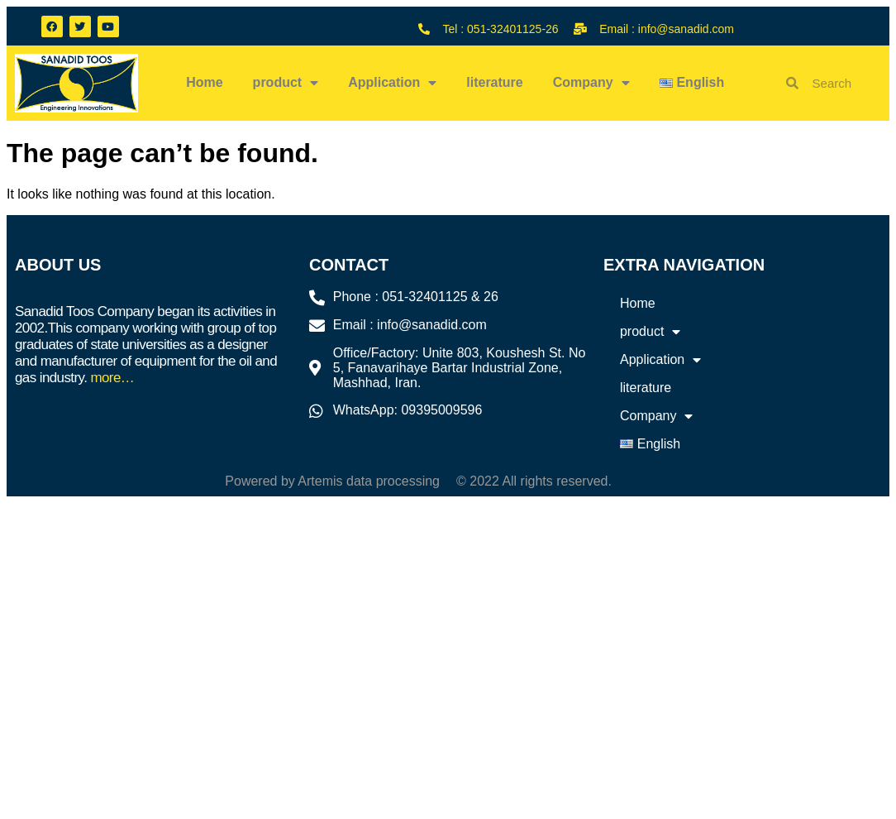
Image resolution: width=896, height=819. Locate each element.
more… (112, 378)
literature (494, 82)
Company (591, 83)
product (286, 83)
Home (204, 82)
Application (392, 83)
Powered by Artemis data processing (332, 481)
